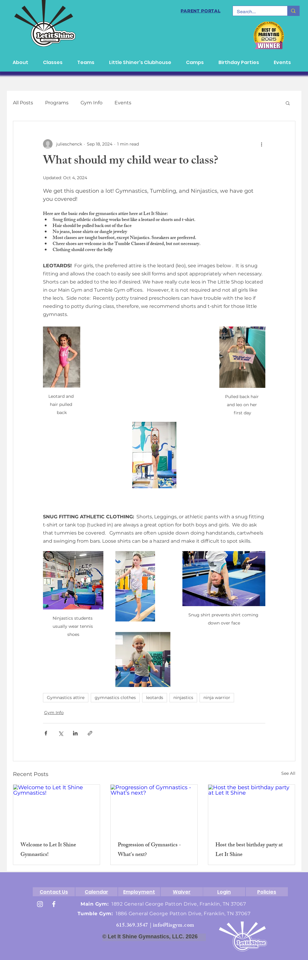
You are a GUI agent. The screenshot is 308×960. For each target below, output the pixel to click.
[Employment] (139, 892)
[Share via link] (90, 733)
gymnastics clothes (115, 697)
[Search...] (256, 11)
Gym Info (91, 103)
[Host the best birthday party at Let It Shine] (251, 809)
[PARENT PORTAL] (201, 11)
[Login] (224, 892)
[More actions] (261, 144)
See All (288, 773)
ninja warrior (216, 697)
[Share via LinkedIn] (75, 733)
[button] (288, 102)
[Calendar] (96, 892)
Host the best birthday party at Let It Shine (249, 850)
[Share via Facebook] (46, 733)
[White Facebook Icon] (54, 904)
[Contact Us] (53, 892)
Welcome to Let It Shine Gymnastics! (48, 850)
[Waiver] (181, 892)
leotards (154, 697)
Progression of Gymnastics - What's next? (149, 850)
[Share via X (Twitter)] (60, 733)
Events (122, 103)
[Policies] (266, 892)
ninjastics (183, 697)
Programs (57, 103)
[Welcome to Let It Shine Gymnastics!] (56, 809)
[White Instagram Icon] (40, 904)
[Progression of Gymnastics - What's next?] (154, 809)
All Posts (23, 103)
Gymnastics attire (65, 697)
